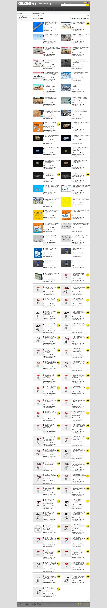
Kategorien (28, 9)
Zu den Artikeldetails (48, 30)
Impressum (87, 605)
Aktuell (51, 9)
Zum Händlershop (64, 9)
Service (56, 9)
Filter (23, 9)
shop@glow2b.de (47, 604)
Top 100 (46, 9)
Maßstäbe (40, 9)
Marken (34, 9)
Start (19, 9)
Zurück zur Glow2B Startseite (83, 603)
